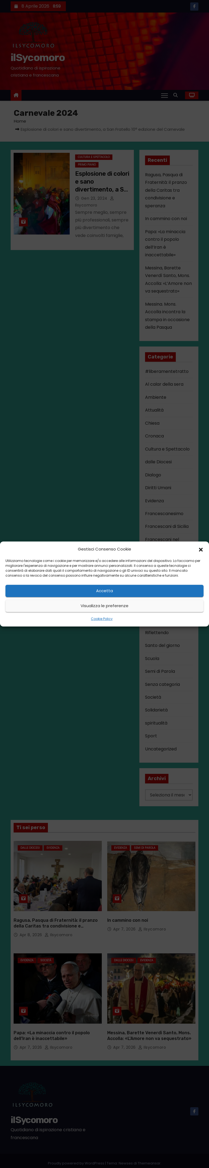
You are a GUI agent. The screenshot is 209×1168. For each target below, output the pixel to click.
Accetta (104, 591)
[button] (201, 549)
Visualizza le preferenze (104, 606)
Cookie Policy (102, 618)
